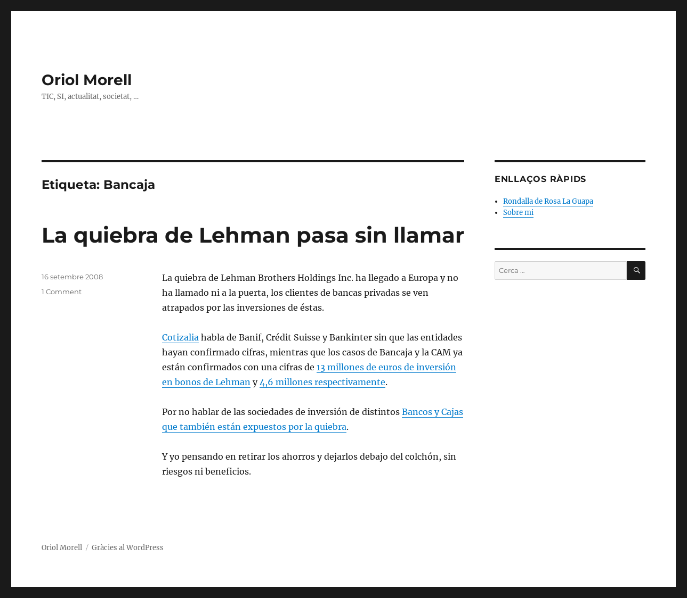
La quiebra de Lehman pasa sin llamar (253, 235)
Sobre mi (518, 212)
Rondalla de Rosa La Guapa (548, 201)
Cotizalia (180, 337)
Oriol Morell (87, 80)
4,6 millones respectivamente (322, 382)
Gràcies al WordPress (128, 547)
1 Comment (62, 291)
